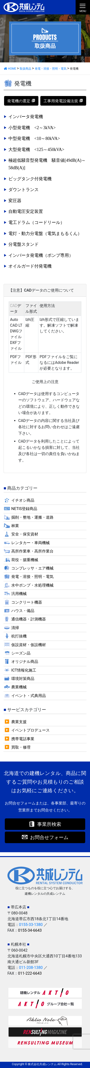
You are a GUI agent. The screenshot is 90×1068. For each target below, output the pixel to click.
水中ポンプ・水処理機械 (32, 585)
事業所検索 (49, 824)
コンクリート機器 (26, 602)
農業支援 (19, 722)
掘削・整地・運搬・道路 (32, 517)
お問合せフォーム (49, 837)
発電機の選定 (18, 101)
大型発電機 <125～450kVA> (36, 149)
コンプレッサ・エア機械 (32, 568)
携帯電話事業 (22, 739)
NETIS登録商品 (24, 508)
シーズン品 (20, 653)
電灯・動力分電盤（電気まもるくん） (45, 233)
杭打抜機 (19, 636)
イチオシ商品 (22, 500)
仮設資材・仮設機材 (28, 644)
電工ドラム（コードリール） (36, 222)
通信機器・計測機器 (28, 619)
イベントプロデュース (30, 730)
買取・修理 (20, 747)
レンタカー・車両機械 (30, 542)
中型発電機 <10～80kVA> (34, 138)
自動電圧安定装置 (25, 211)
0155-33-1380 (31, 924)
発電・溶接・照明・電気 (32, 576)
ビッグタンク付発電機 (30, 178)
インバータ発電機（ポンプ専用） (40, 255)
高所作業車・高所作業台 (32, 551)
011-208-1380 (31, 967)
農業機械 (19, 687)
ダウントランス (23, 189)
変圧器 (14, 200)
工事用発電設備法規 (60, 101)
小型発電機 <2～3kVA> (32, 127)
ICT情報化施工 (23, 670)
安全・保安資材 (24, 534)
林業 (15, 525)
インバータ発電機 (25, 116)
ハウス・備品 (22, 610)
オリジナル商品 (24, 661)
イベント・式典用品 (28, 695)
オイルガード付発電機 (30, 266)
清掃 (15, 627)
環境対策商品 (22, 678)
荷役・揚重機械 (24, 560)
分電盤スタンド (23, 244)
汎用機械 (19, 593)
